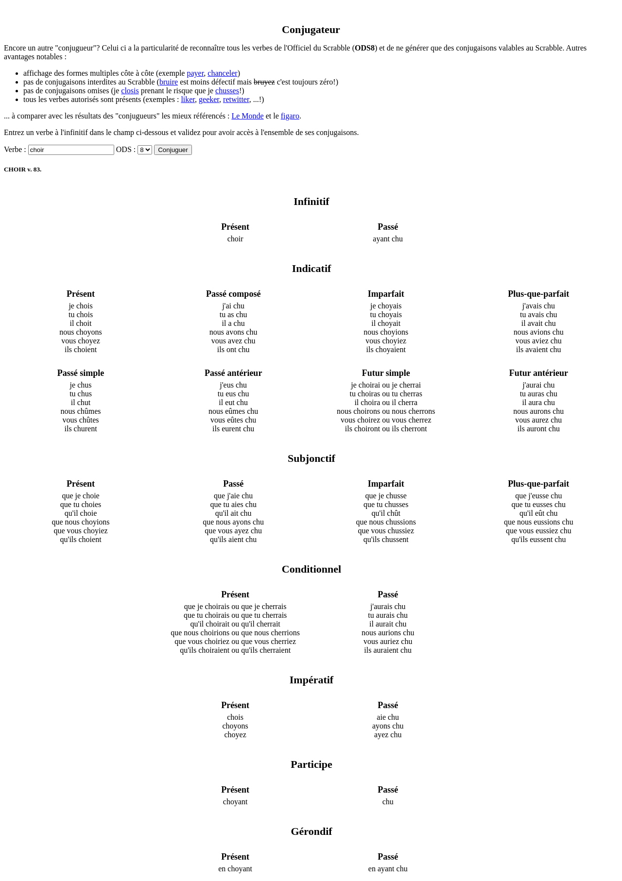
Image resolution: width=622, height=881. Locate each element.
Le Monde (247, 116)
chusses (227, 90)
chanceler (222, 73)
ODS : (126, 149)
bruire (168, 82)
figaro (290, 116)
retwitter (236, 99)
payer (195, 73)
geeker (209, 99)
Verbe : (15, 149)
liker (188, 99)
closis (129, 90)
